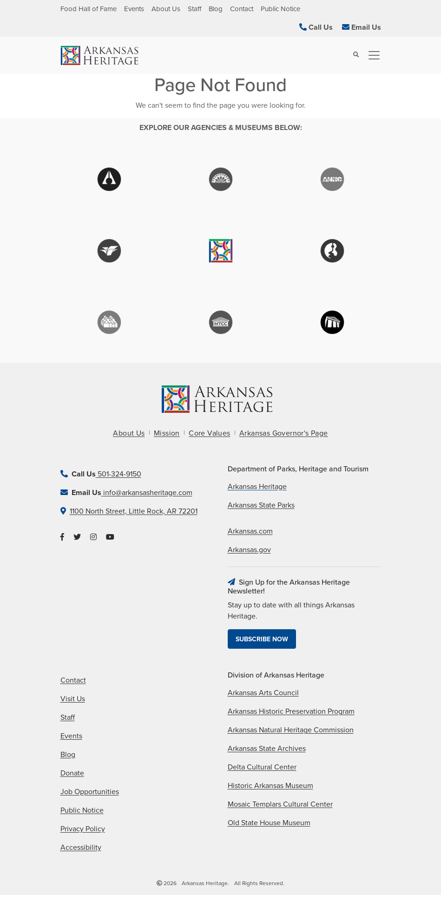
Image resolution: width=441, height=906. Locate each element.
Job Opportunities (89, 791)
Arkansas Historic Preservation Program (291, 711)
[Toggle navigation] (371, 55)
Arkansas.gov (249, 549)
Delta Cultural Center (262, 767)
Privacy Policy (82, 829)
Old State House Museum (269, 823)
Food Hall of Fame (88, 9)
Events (134, 9)
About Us (165, 9)
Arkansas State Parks (261, 505)
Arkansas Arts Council (263, 692)
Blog (216, 9)
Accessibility (80, 847)
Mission (167, 433)
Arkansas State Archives (267, 748)
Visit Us (72, 699)
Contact (241, 9)
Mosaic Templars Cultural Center (280, 804)
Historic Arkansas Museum (270, 785)
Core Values (209, 433)
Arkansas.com (250, 531)
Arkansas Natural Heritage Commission (291, 730)
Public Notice (280, 9)
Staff (194, 9)
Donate (72, 773)
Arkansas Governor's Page (283, 433)
